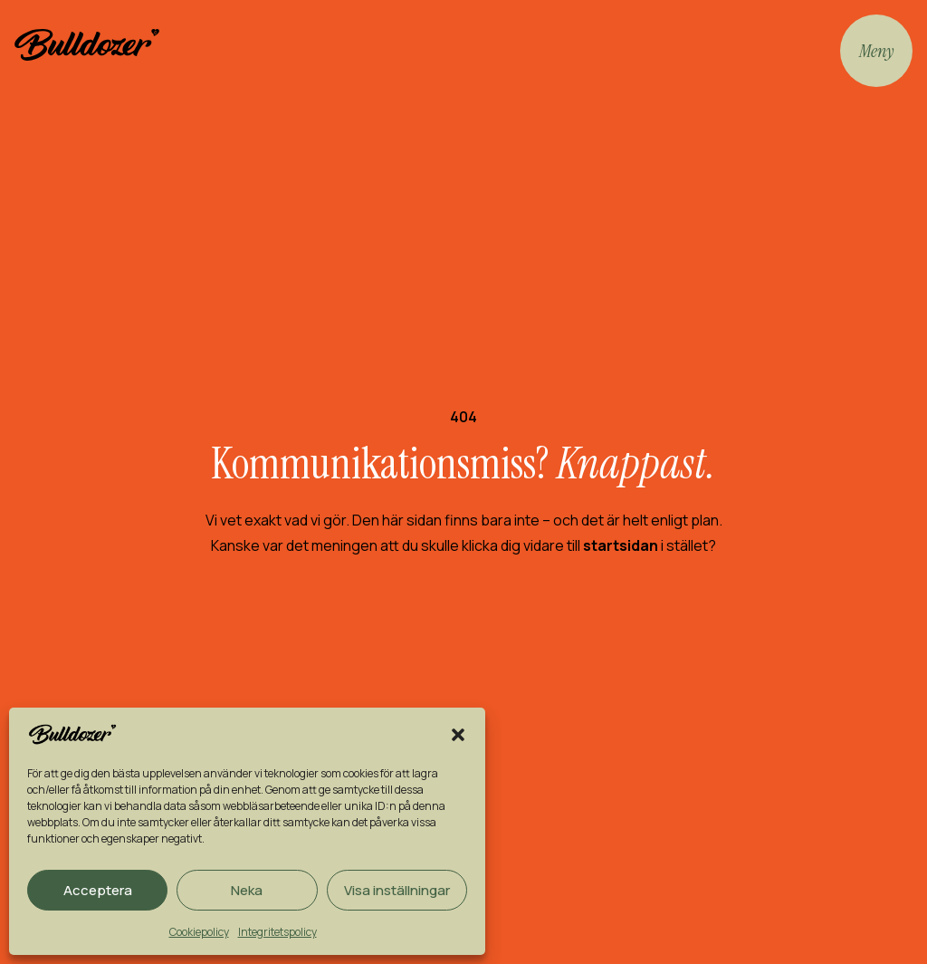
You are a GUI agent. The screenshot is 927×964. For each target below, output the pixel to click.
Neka (247, 890)
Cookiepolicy (199, 932)
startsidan (620, 545)
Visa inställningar (397, 890)
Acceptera (97, 890)
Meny (876, 51)
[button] (458, 735)
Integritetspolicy (277, 932)
